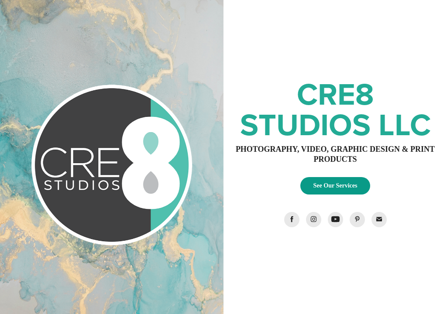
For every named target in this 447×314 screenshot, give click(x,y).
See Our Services (335, 185)
